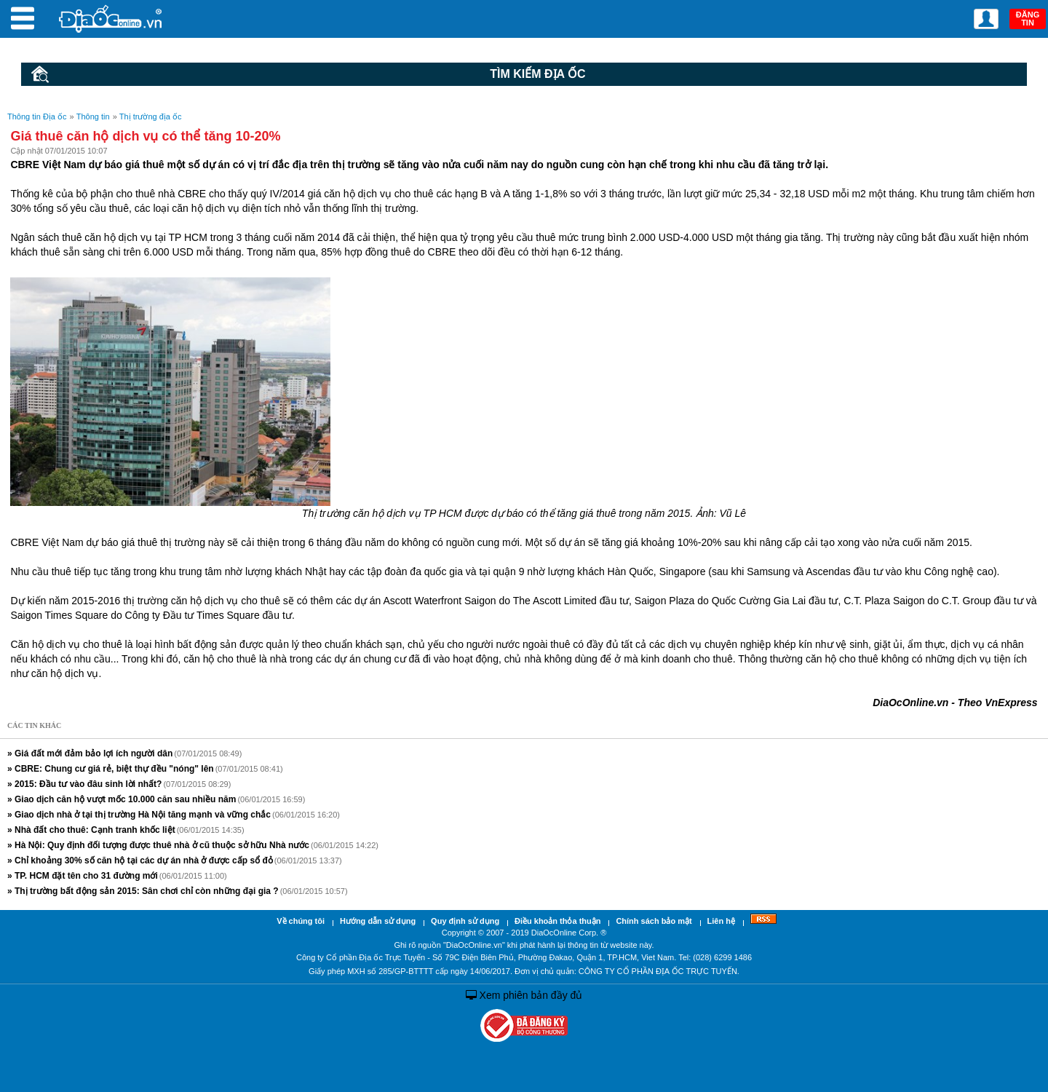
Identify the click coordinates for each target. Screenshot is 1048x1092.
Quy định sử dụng (465, 921)
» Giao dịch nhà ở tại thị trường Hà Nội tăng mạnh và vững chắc (139, 815)
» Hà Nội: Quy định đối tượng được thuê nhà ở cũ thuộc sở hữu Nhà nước (158, 845)
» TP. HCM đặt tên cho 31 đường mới (82, 876)
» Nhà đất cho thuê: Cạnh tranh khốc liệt (91, 830)
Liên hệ (721, 921)
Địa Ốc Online (111, 18)
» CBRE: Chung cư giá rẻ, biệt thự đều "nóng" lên (110, 769)
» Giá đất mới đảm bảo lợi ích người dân (89, 753)
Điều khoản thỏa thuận (557, 921)
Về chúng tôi (301, 921)
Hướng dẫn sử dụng (378, 921)
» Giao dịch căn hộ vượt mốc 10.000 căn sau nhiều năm (121, 799)
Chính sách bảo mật (653, 921)
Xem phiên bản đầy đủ (524, 995)
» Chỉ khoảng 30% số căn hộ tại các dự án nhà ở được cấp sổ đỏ (140, 860)
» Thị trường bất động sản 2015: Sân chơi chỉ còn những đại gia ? (143, 891)
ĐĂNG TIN (1027, 18)
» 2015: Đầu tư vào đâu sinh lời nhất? (84, 784)
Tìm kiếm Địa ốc (308, 74)
